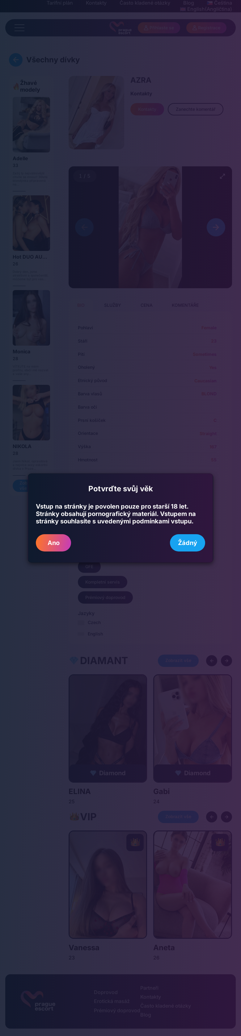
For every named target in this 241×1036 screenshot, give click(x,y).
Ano (54, 543)
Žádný (187, 543)
